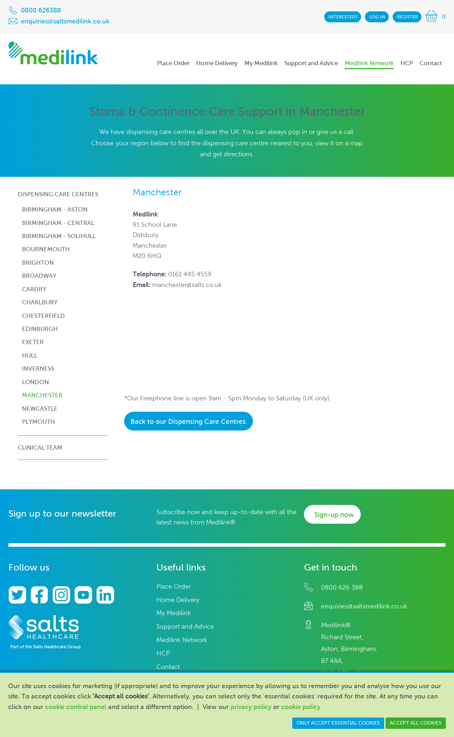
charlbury (39, 302)
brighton (38, 262)
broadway (39, 275)
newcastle (39, 408)
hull (29, 355)
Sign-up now (334, 514)
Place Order (173, 586)
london (35, 382)
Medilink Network (181, 640)
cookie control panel (75, 706)
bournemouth (46, 249)
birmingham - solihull (59, 236)
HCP (163, 653)
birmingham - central (58, 223)
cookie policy (300, 706)
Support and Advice (185, 626)
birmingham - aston (55, 209)
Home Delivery (177, 600)
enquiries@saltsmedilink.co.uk (364, 606)
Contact (168, 667)
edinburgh (40, 329)
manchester (42, 395)
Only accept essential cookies (338, 723)
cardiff (34, 289)
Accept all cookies (416, 723)
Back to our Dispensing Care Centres (188, 421)
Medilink (53, 52)
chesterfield (43, 316)
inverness (38, 368)
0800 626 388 (342, 587)
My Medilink (173, 613)
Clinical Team (40, 447)
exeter (33, 342)
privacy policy (251, 706)
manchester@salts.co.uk (187, 284)
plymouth (38, 421)
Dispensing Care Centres (58, 194)
